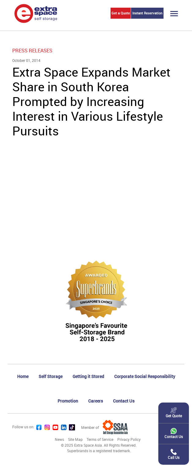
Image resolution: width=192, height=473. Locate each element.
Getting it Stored (88, 376)
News (59, 439)
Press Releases (32, 50)
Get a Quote (120, 13)
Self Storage (50, 376)
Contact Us (123, 401)
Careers (95, 401)
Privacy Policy (129, 439)
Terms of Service (100, 439)
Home (22, 376)
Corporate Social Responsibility (144, 376)
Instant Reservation (147, 13)
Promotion (68, 401)
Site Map (75, 439)
